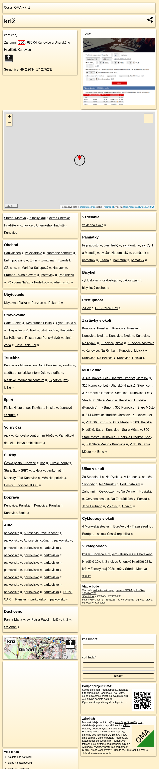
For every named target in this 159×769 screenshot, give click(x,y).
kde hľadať (90, 639)
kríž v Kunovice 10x (96, 554)
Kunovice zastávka (141, 343)
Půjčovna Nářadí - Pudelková (28, 282)
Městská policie (52, 478)
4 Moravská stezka (95, 526)
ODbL (126, 725)
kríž (27, 7)
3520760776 (89, 593)
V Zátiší (112, 506)
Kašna (104, 260)
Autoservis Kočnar (37, 540)
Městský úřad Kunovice (20, 478)
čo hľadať (89, 657)
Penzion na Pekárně (45, 302)
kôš (42, 463)
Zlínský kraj (37, 218)
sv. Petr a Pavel (38, 619)
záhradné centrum (59, 253)
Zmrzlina (47, 260)
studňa (67, 365)
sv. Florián (130, 245)
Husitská (145, 491)
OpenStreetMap (88, 207)
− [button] (9, 123)
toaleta (37, 470)
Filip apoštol (90, 245)
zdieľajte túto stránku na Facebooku (105, 691)
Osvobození (107, 491)
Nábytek (58, 267)
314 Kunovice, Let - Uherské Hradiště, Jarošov (115, 378)
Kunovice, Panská (17, 505)
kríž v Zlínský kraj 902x (98, 569)
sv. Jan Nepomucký (114, 252)
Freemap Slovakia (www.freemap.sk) (103, 731)
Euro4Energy (59, 463)
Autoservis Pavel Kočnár (41, 533)
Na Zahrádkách (122, 499)
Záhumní (14, 42)
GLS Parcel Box (106, 308)
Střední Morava (15, 218)
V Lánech (131, 477)
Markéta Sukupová (34, 267)
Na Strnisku (107, 484)
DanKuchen (12, 253)
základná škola (92, 225)
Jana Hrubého (92, 506)
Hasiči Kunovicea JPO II (21, 485)
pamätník (139, 252)
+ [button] (9, 117)
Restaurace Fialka (39, 323)
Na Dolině (128, 491)
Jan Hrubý (111, 245)
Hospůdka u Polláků (22, 330)
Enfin (33, 260)
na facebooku (109, 689)
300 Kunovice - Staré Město (135, 407)
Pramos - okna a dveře (20, 275)
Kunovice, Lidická (131, 350)
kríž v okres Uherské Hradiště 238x (127, 561)
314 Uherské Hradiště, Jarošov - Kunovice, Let (119, 415)
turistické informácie (32, 372)
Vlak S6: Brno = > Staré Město (107, 422)
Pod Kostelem (130, 484)
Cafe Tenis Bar (25, 345)
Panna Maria (13, 619)
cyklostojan (90, 280)
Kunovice (10, 232)
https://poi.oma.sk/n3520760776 (139, 207)
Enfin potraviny (14, 260)
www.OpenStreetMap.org (129, 722)
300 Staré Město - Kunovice (105, 444)
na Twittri (119, 692)
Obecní (127, 506)
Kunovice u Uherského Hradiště (41, 225)
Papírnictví (66, 275)
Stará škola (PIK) (16, 470)
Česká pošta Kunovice (20, 463)
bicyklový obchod (94, 287)
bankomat (54, 470)
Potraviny (47, 275)
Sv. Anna (10, 627)
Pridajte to (118, 749)
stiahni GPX (89, 599)
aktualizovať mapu (103, 590)
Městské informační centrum (24, 380)
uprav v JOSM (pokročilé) (130, 590)
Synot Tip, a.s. (66, 323)
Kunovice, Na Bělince (97, 358)
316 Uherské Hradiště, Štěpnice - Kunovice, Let (116, 393)
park (7, 435)
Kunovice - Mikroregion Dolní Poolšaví (31, 365)
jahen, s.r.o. (61, 282)
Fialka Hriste (13, 407)
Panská (20, 599)
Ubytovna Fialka (15, 302)
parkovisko (11, 533)
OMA (17, 7)
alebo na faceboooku (20, 762)
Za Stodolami (91, 477)
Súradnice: (11, 69)
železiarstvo (33, 253)
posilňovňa (34, 407)
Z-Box (86, 308)
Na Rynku (113, 477)
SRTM (85, 749)
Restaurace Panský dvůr (42, 337)
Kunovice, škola (15, 513)
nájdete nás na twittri (19, 756)
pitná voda (47, 330)
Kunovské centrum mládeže (34, 435)
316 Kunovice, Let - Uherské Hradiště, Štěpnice (116, 385)
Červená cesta (96, 499)
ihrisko (50, 407)
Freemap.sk (108, 207)
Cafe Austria (12, 323)
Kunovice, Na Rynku (100, 350)
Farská (142, 499)
